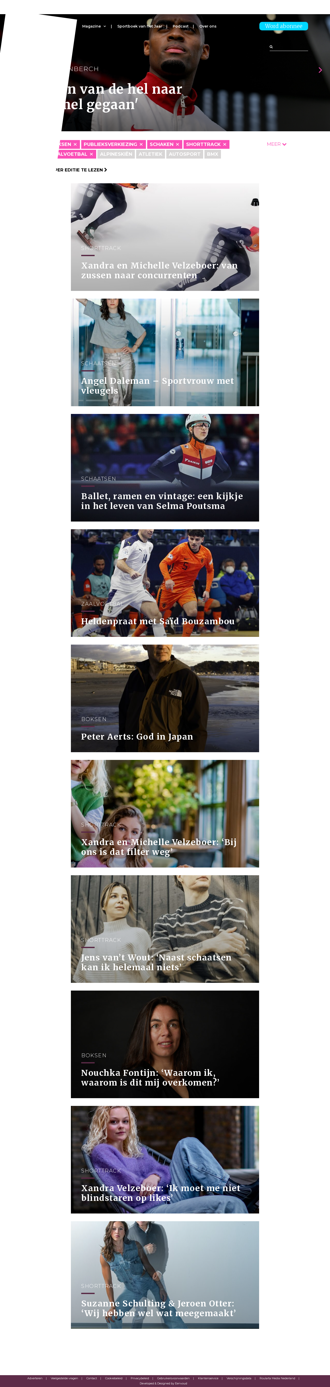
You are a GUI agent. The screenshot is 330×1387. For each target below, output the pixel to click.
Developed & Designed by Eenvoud (163, 1383)
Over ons (208, 26)
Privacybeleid (140, 1378)
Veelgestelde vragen (64, 1378)
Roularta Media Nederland (277, 1378)
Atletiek (150, 154)
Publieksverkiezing (110, 144)
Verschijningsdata (239, 1378)
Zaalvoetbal (68, 154)
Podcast (181, 26)
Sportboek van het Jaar (139, 26)
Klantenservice (208, 1378)
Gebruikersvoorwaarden (173, 1378)
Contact (91, 1378)
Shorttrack (203, 144)
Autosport (185, 154)
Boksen (60, 144)
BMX (212, 154)
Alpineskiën (116, 154)
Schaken (162, 144)
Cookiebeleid (113, 1378)
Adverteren (35, 1378)
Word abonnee (283, 26)
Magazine (91, 26)
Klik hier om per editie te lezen (64, 169)
